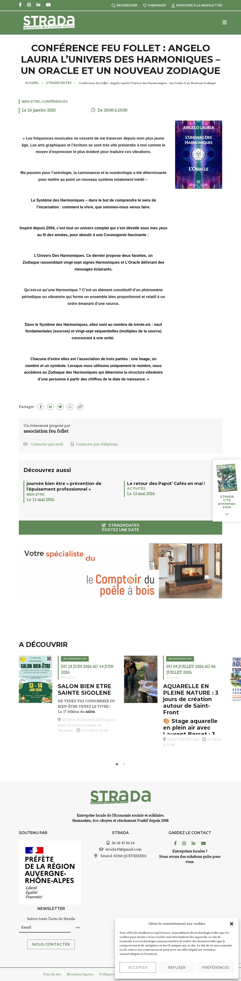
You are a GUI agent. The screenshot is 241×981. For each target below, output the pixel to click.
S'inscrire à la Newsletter (197, 5)
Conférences (54, 101)
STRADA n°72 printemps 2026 (227, 502)
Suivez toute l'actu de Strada (51, 918)
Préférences (215, 967)
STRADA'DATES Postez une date (120, 527)
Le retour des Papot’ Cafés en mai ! (166, 483)
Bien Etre (31, 101)
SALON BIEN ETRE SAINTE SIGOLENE (84, 689)
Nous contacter (51, 944)
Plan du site (52, 974)
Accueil (32, 83)
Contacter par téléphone (94, 444)
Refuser (176, 967)
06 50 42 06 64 (123, 843)
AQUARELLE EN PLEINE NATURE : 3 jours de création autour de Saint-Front (190, 699)
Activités (136, 488)
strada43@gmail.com (123, 849)
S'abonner (154, 5)
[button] (231, 923)
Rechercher (124, 5)
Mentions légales (80, 974)
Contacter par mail (43, 444)
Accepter (138, 967)
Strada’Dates (59, 83)
